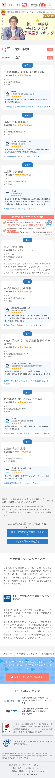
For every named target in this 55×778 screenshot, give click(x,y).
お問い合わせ (32, 768)
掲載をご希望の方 (19, 771)
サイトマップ (38, 771)
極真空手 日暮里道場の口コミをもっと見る (22, 156)
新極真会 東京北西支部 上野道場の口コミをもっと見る (26, 433)
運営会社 (13, 764)
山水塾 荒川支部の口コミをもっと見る (20, 208)
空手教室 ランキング (27, 653)
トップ (7, 653)
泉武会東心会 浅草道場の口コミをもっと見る (22, 325)
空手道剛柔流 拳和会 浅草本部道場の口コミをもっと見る (27, 106)
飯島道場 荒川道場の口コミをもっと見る (21, 483)
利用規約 (17, 768)
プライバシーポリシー (32, 764)
